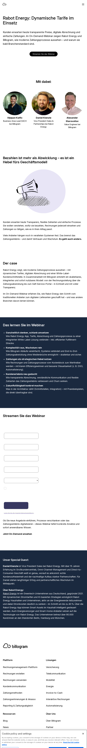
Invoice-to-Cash (54, 693)
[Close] (83, 736)
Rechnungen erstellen (14, 673)
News (6, 727)
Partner (49, 727)
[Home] (35, 4)
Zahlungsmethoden (12, 693)
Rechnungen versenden (15, 680)
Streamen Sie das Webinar (43, 54)
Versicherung (52, 667)
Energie (50, 686)
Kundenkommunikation (14, 686)
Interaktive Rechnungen (58, 699)
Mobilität (50, 680)
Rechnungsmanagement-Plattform (20, 667)
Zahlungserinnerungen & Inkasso (19, 699)
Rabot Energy (10, 593)
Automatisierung (54, 705)
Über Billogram (53, 720)
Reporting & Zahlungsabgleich (18, 705)
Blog (5, 720)
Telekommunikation (56, 673)
